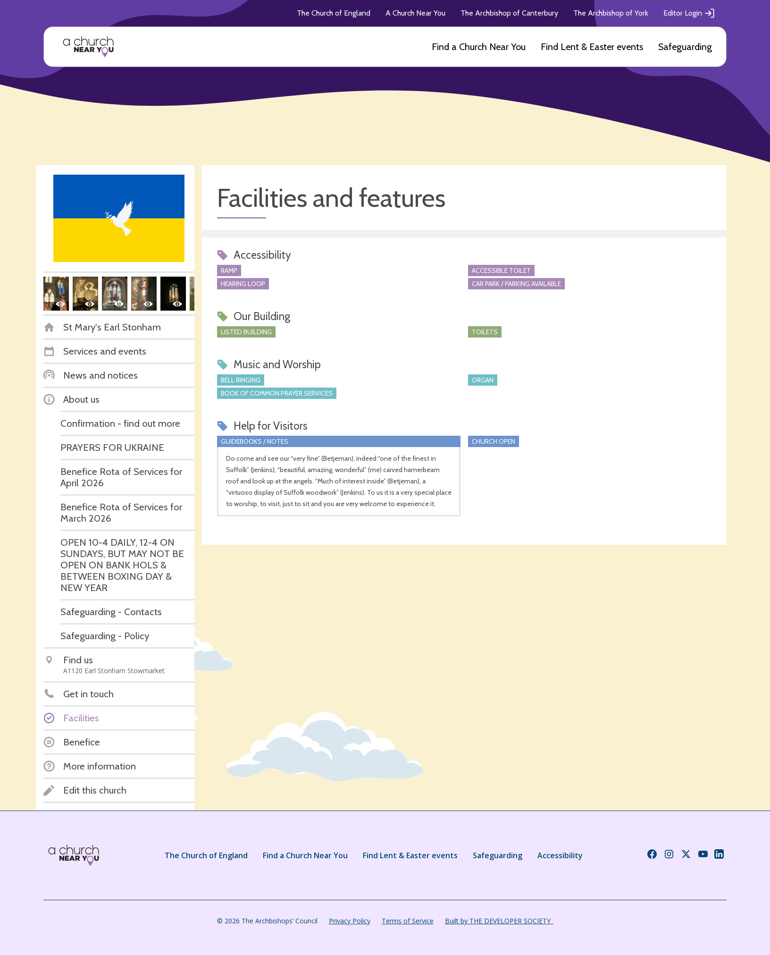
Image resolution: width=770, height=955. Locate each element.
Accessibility (560, 855)
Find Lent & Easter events (592, 46)
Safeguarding (685, 46)
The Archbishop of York (610, 12)
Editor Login (689, 13)
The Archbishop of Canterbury (509, 12)
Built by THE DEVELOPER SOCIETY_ (499, 920)
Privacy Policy (349, 920)
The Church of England (333, 12)
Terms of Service (408, 920)
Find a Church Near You (479, 46)
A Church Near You (415, 12)
